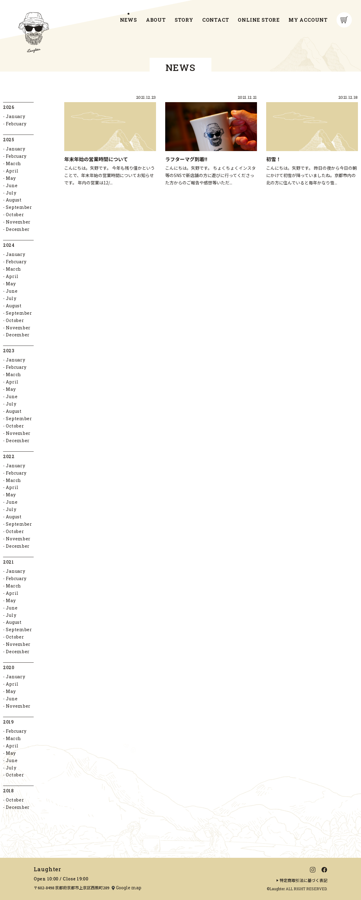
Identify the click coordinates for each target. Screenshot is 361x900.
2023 (8, 351)
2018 (8, 791)
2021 (8, 562)
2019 (8, 722)
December (18, 229)
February (16, 124)
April (12, 171)
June (11, 185)
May (11, 178)
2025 (8, 140)
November (18, 222)
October (15, 215)
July (11, 193)
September (19, 207)
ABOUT (156, 20)
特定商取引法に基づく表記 (303, 880)
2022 (9, 456)
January (15, 117)
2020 (8, 668)
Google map (128, 888)
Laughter (47, 869)
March (13, 163)
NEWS (128, 20)
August (13, 200)
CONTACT (215, 20)
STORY (184, 20)
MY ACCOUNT (308, 20)
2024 (9, 245)
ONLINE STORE (259, 20)
